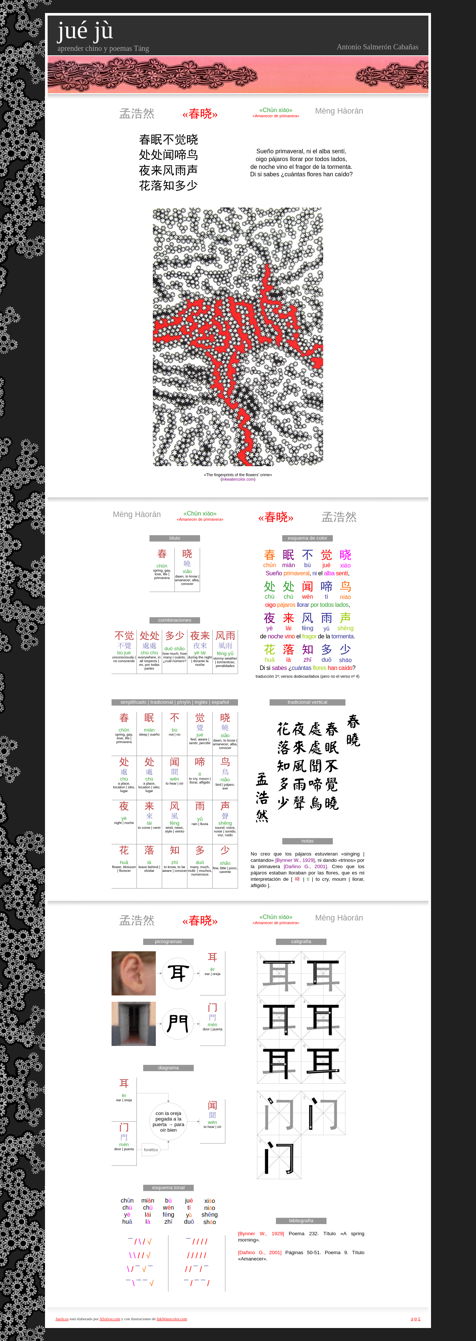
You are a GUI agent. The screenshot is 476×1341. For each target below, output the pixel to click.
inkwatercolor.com (238, 479)
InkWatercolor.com (172, 1319)
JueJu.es (61, 1319)
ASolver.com (109, 1319)
